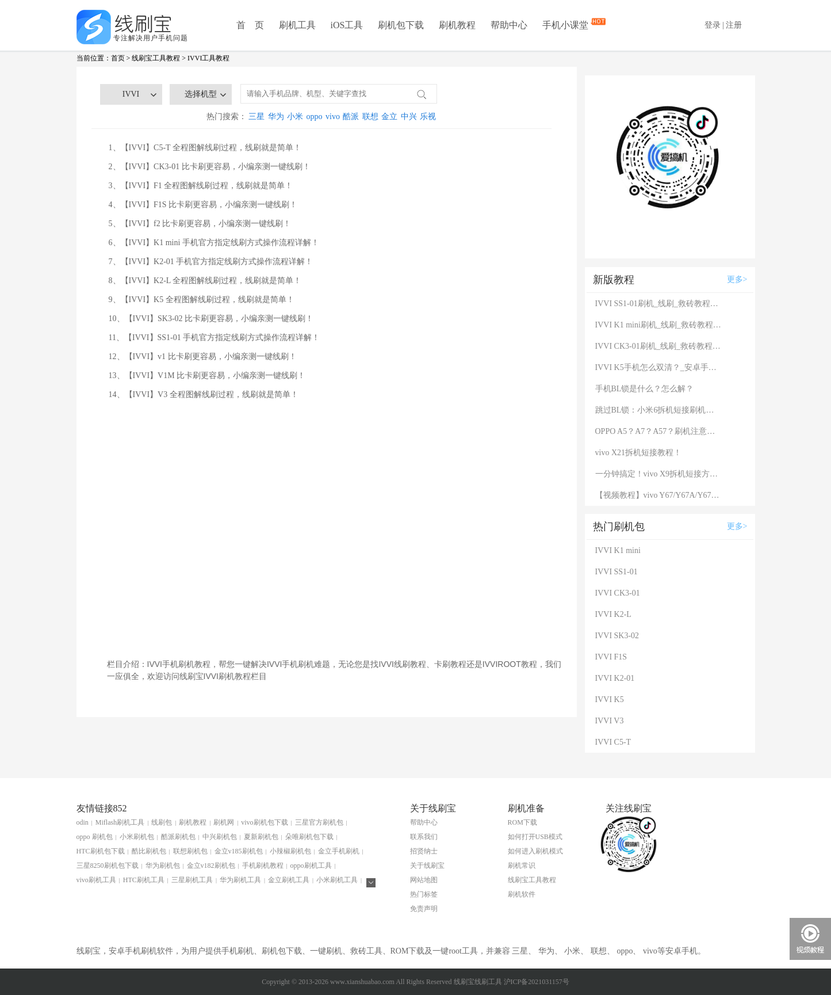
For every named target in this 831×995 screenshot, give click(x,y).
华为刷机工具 (240, 880)
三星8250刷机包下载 (107, 865)
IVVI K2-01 (615, 678)
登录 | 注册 (723, 25)
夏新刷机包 (261, 837)
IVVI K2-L (613, 614)
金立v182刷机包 (211, 865)
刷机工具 (297, 25)
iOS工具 (347, 25)
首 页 (250, 25)
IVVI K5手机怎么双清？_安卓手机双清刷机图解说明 (658, 367)
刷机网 (223, 822)
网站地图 (424, 880)
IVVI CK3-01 (617, 593)
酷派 (351, 116)
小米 (295, 116)
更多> (737, 279)
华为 (276, 116)
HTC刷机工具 (143, 880)
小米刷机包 (137, 837)
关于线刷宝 (427, 865)
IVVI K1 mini (618, 550)
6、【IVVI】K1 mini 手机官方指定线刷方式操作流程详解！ (214, 242)
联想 (370, 116)
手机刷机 (237, 951)
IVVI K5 (609, 699)
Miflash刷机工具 (119, 822)
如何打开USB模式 (535, 837)
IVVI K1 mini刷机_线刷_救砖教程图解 (658, 325)
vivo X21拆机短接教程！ (638, 452)
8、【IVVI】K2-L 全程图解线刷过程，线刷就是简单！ (205, 280)
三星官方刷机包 (319, 822)
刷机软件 (521, 894)
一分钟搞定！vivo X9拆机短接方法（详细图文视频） (658, 474)
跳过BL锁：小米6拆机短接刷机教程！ (658, 410)
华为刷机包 (162, 865)
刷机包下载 (401, 25)
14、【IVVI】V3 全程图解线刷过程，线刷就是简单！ (203, 394)
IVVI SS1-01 (616, 571)
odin (82, 822)
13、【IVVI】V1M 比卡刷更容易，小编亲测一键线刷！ (207, 375)
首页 (118, 58)
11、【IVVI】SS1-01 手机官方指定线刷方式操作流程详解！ (214, 337)
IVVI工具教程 (208, 58)
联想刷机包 (190, 851)
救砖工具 (366, 951)
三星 (256, 116)
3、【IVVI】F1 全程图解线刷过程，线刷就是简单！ (201, 185)
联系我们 (424, 837)
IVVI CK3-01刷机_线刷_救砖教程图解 (658, 346)
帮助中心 (509, 25)
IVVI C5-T (613, 742)
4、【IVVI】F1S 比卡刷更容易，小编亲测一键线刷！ (203, 204)
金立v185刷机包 (239, 851)
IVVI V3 (609, 720)
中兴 (409, 116)
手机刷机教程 (263, 865)
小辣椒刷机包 (290, 851)
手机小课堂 (566, 24)
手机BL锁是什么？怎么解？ (644, 388)
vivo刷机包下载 (264, 822)
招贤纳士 (424, 851)
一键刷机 (326, 951)
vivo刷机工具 (96, 880)
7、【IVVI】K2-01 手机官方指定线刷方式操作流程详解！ (211, 261)
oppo (315, 116)
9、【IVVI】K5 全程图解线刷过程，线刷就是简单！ (201, 299)
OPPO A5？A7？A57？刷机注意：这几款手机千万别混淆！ (658, 431)
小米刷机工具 (337, 880)
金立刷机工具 (288, 880)
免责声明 (424, 909)
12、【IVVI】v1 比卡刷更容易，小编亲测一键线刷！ (203, 356)
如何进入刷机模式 (535, 851)
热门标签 (424, 894)
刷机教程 (457, 25)
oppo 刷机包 (94, 837)
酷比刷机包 (149, 851)
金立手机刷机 (338, 851)
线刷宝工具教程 (156, 58)
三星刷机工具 (192, 880)
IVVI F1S (611, 657)
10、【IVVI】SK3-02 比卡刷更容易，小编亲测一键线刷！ (211, 318)
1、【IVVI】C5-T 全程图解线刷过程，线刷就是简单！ (205, 147)
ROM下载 (522, 822)
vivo (332, 116)
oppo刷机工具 (311, 865)
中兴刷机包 (219, 837)
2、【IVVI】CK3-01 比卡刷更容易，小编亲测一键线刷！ (210, 166)
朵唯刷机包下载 (309, 837)
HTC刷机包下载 (100, 851)
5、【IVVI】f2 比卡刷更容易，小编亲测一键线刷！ (200, 223)
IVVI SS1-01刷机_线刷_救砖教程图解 (658, 303)
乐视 (428, 116)
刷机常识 (521, 865)
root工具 (463, 951)
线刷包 (161, 822)
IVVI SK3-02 (617, 635)
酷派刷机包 (178, 837)
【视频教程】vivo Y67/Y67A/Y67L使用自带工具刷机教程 (658, 495)
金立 (389, 116)
